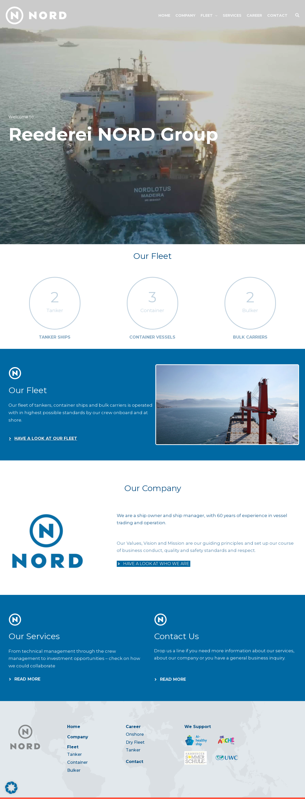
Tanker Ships (54, 337)
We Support (197, 726)
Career (133, 726)
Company (77, 736)
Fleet (72, 746)
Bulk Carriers (250, 337)
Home (73, 726)
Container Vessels (152, 337)
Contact (134, 761)
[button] (215, 15)
